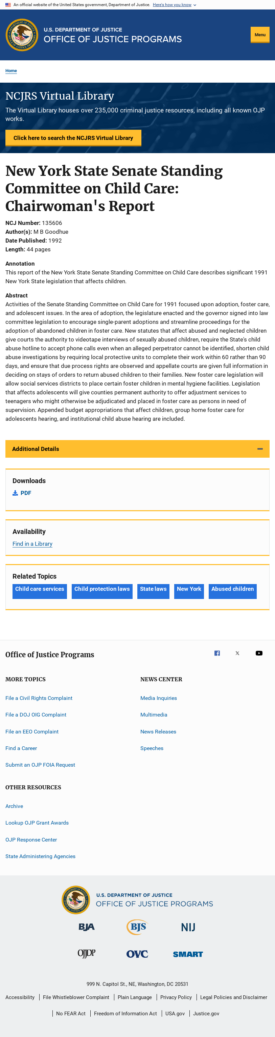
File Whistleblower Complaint (76, 997)
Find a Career (21, 748)
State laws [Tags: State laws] (153, 588)
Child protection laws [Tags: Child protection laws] (102, 588)
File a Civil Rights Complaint (38, 698)
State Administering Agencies (40, 856)
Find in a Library (32, 543)
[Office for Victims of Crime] (137, 959)
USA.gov (175, 1014)
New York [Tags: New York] (189, 588)
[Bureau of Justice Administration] (87, 932)
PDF (26, 493)
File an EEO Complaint (32, 731)
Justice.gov (206, 1014)
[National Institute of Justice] (188, 932)
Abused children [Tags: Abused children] (232, 588)
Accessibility (20, 997)
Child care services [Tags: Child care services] (39, 588)
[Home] (113, 35)
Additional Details (35, 448)
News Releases (158, 731)
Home (11, 70)
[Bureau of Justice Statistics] (137, 936)
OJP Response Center (31, 839)
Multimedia (153, 714)
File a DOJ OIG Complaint (35, 714)
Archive (14, 806)
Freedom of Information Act (125, 1014)
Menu (260, 34)
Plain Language (135, 997)
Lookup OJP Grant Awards (37, 823)
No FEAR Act (71, 1014)
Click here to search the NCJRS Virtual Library (73, 137)
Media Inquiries (158, 698)
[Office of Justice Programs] (22, 34)
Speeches (151, 748)
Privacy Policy (176, 997)
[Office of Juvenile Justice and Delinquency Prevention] (86, 960)
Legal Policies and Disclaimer (233, 997)
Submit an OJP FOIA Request (40, 765)
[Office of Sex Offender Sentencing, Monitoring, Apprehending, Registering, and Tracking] (188, 958)
